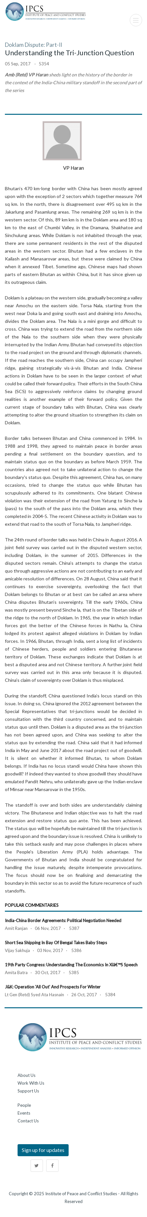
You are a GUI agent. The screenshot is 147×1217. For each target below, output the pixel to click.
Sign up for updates (43, 1150)
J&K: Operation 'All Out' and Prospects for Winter (52, 986)
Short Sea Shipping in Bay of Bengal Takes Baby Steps (56, 942)
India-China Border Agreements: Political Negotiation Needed (63, 920)
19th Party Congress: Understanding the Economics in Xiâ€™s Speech (71, 964)
